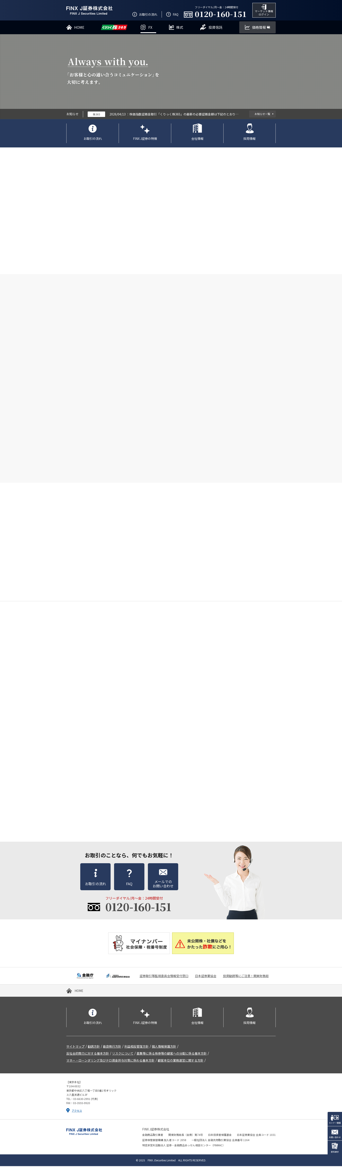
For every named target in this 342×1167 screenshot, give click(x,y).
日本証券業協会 (205, 976)
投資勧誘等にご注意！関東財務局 (246, 976)
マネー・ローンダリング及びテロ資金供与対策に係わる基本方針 (110, 1061)
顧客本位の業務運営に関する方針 (180, 1061)
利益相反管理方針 (136, 1047)
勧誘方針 (94, 1047)
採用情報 (249, 139)
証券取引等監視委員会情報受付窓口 (164, 976)
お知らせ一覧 (262, 115)
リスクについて (122, 1054)
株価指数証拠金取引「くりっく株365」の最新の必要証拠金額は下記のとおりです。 (183, 115)
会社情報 (197, 139)
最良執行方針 (112, 1047)
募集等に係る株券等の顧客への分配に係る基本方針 (172, 1054)
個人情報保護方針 (164, 1047)
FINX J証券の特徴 (145, 139)
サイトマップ (75, 1047)
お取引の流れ (93, 139)
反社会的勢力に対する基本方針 (87, 1054)
